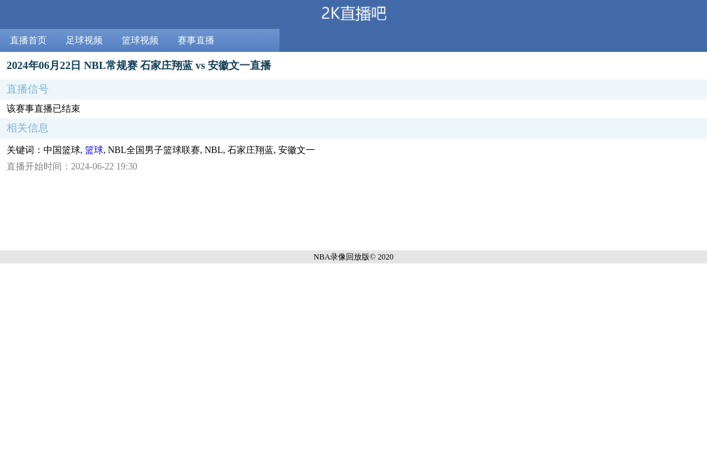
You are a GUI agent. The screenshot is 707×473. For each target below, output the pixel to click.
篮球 (94, 150)
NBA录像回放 (338, 256)
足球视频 (84, 40)
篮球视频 (140, 40)
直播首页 (28, 40)
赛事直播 (196, 40)
